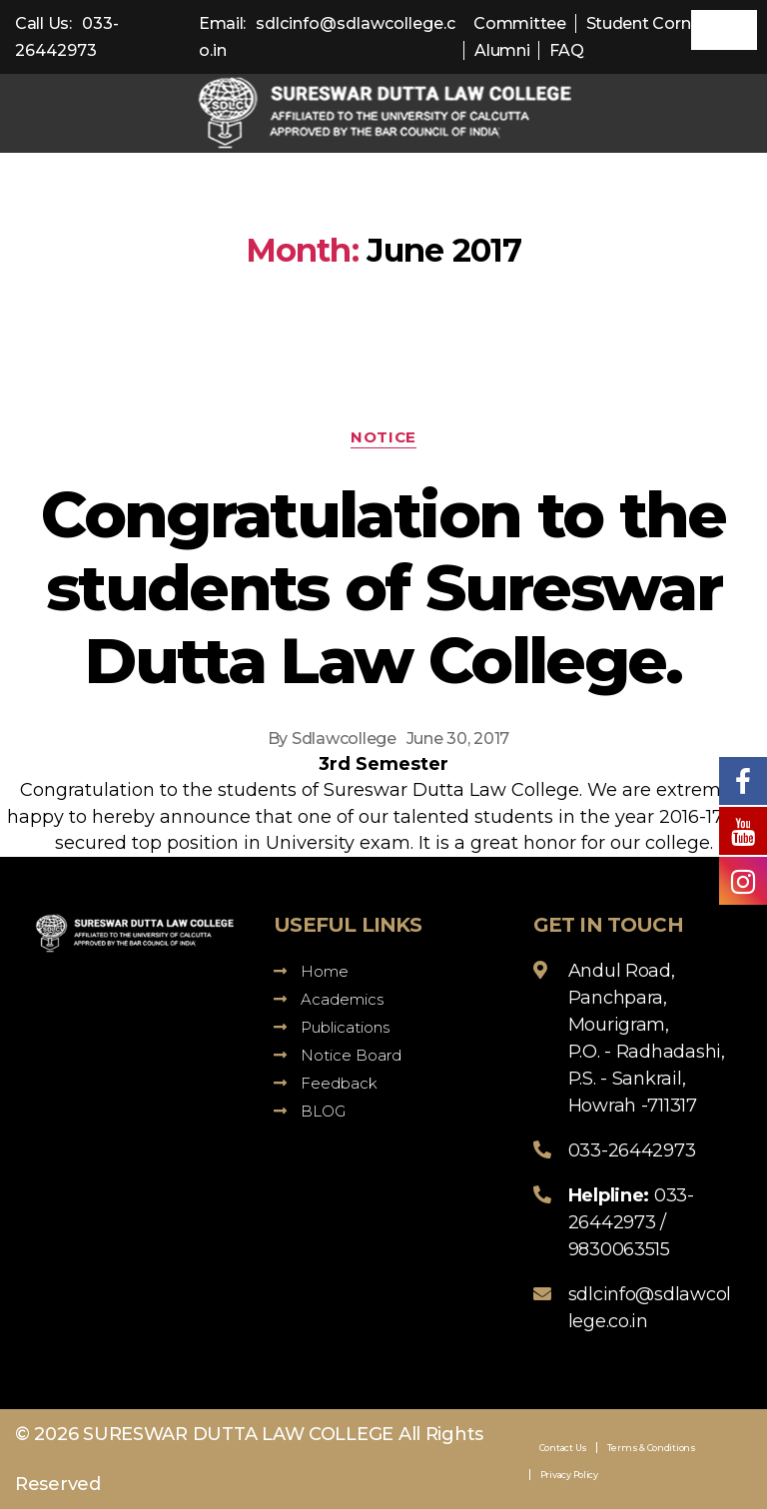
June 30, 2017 (458, 738)
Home (311, 971)
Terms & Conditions (651, 1447)
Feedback (326, 1083)
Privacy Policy (569, 1474)
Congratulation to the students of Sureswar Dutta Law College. (383, 587)
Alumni (501, 50)
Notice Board (337, 1055)
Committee (519, 23)
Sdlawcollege (344, 738)
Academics (329, 999)
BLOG (310, 1111)
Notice (383, 437)
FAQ (566, 50)
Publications (331, 1027)
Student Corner (646, 23)
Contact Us (563, 1447)
